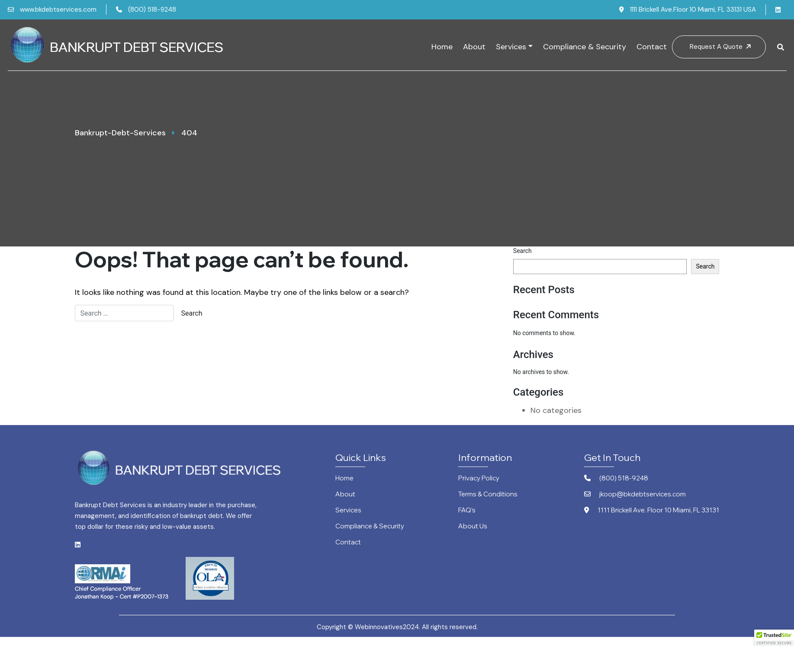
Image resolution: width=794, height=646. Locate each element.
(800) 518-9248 (146, 9)
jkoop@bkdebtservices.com (635, 494)
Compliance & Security (584, 47)
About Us (472, 526)
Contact (651, 47)
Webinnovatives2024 (387, 627)
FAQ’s (467, 510)
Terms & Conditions (488, 494)
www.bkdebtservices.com (52, 9)
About (474, 47)
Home (442, 47)
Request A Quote (721, 47)
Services (511, 47)
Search (522, 250)
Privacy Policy (478, 478)
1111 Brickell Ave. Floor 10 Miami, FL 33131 (651, 510)
